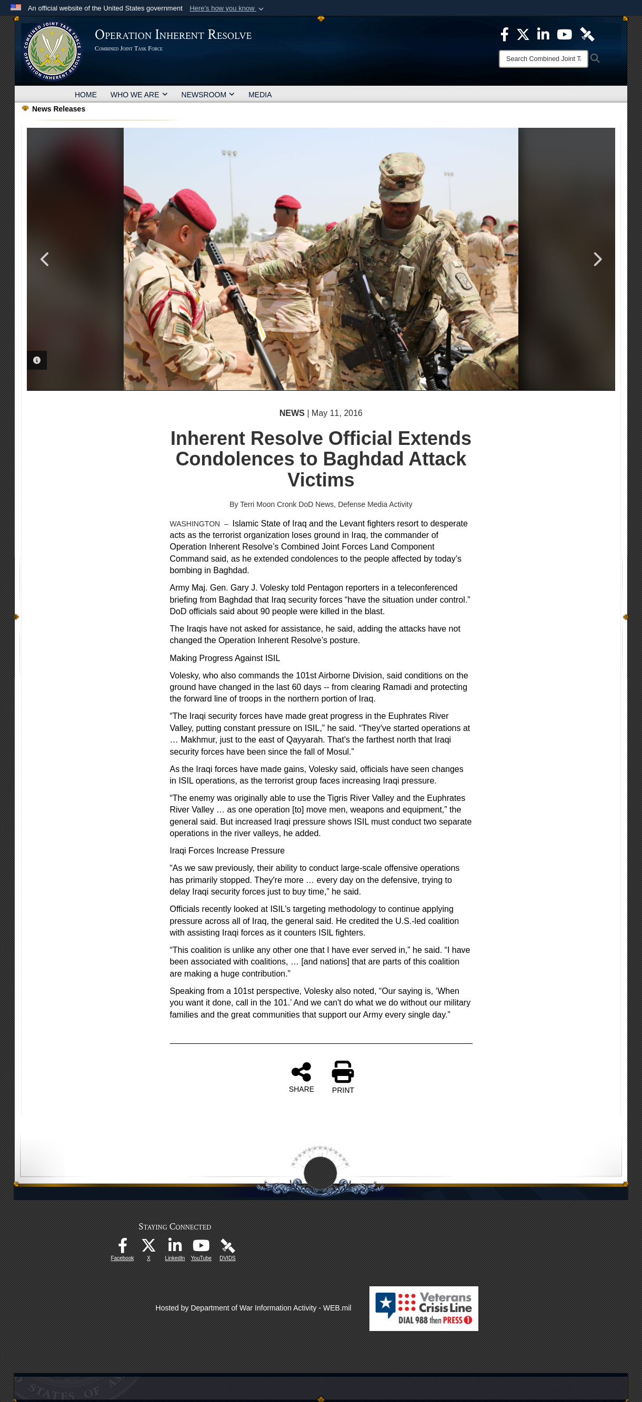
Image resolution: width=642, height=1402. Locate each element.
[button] (227, 8)
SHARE (301, 1077)
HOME (86, 94)
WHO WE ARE (139, 94)
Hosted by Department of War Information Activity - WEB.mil (254, 1308)
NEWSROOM (208, 94)
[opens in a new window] (122, 1248)
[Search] (543, 59)
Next (596, 259)
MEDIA (260, 94)
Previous (45, 259)
